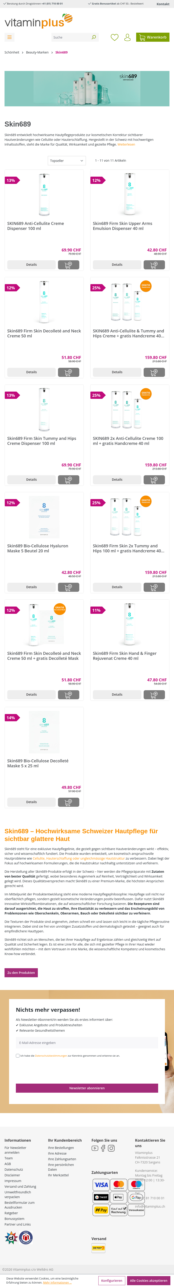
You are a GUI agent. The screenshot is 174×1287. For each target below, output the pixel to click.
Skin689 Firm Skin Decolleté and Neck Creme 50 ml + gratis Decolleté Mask (44, 656)
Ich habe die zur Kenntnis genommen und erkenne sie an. (70, 1055)
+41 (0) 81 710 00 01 (150, 1198)
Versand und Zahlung (20, 1186)
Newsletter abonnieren (87, 1088)
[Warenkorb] (152, 37)
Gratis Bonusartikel (104, 3)
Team (9, 1158)
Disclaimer (12, 1175)
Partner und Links (18, 1224)
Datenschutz (14, 1169)
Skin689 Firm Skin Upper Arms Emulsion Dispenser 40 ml (122, 226)
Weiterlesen (126, 144)
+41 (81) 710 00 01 (52, 3)
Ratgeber (11, 1213)
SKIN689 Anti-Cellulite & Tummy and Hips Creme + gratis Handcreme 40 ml (128, 333)
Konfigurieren (111, 1280)
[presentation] (50, 1070)
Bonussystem (14, 1218)
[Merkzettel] (114, 37)
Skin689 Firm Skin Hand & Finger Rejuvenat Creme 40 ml (125, 656)
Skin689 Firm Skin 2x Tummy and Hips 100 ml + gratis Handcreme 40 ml (127, 548)
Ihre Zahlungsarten (62, 1159)
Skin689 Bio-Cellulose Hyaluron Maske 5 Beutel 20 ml (37, 548)
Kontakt (163, 4)
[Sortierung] (67, 160)
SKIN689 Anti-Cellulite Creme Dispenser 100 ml (35, 226)
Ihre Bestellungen (61, 1148)
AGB (8, 1164)
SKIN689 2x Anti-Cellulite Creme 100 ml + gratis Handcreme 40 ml (128, 441)
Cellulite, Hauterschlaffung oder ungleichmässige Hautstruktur (79, 858)
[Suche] (70, 37)
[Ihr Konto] (127, 37)
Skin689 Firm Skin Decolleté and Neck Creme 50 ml (44, 333)
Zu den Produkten (21, 972)
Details (31, 264)
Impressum (13, 1181)
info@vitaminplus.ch (150, 1206)
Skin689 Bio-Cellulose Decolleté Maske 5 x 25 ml (37, 763)
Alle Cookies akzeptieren (148, 1280)
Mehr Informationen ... (57, 1283)
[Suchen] (93, 37)
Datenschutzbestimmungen (51, 1055)
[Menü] (9, 37)
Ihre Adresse (57, 1153)
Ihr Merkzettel (58, 1175)
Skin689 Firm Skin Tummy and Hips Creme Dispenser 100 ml (41, 441)
